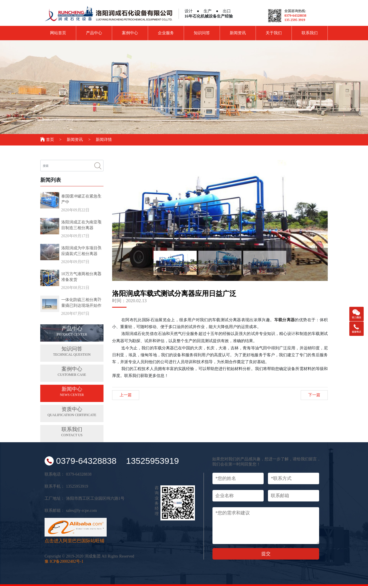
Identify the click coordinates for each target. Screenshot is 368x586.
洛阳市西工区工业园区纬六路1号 (95, 498)
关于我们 (274, 33)
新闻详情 (104, 139)
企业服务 (166, 33)
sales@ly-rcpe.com (81, 510)
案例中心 (130, 33)
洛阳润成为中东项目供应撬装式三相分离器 (81, 251)
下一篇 (314, 395)
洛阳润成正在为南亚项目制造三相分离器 (81, 225)
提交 (266, 553)
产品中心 (94, 33)
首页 (47, 139)
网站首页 (58, 33)
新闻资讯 (238, 33)
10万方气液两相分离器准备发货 (81, 277)
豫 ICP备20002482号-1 (64, 561)
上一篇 (126, 395)
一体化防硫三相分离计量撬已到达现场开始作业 (81, 303)
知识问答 (202, 33)
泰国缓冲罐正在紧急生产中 (81, 199)
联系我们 (310, 33)
